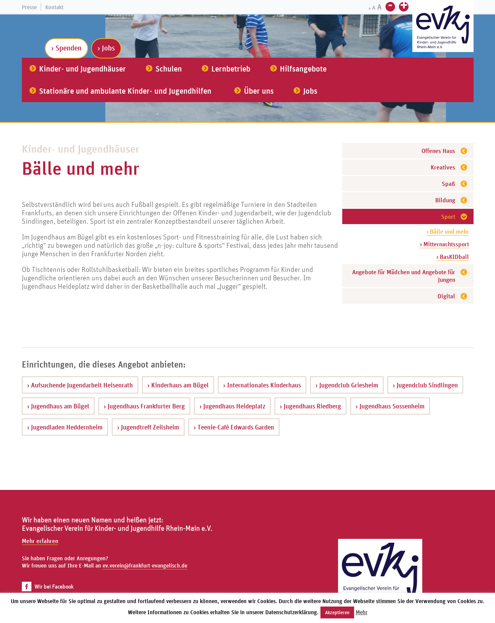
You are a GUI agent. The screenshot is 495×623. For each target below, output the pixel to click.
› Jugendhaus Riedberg (310, 406)
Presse (29, 7)
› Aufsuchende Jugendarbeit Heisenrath (80, 385)
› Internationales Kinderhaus (262, 385)
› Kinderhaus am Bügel (178, 385)
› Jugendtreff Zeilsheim (148, 427)
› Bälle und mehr (447, 231)
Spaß (448, 183)
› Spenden (66, 48)
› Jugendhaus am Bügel (58, 406)
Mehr (362, 612)
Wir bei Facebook (48, 586)
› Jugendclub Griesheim (346, 385)
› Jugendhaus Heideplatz (232, 406)
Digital (446, 296)
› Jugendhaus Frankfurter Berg (144, 406)
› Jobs (106, 48)
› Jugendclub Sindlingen (425, 385)
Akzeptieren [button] (337, 612)
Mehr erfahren (40, 541)
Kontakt (54, 7)
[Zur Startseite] (443, 27)
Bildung (445, 200)
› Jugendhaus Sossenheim (390, 406)
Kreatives (443, 167)
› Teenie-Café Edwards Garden (234, 427)
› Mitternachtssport (444, 244)
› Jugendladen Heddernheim (65, 427)
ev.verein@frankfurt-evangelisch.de (145, 565)
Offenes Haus (438, 151)
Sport (448, 216)
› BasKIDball (452, 256)
